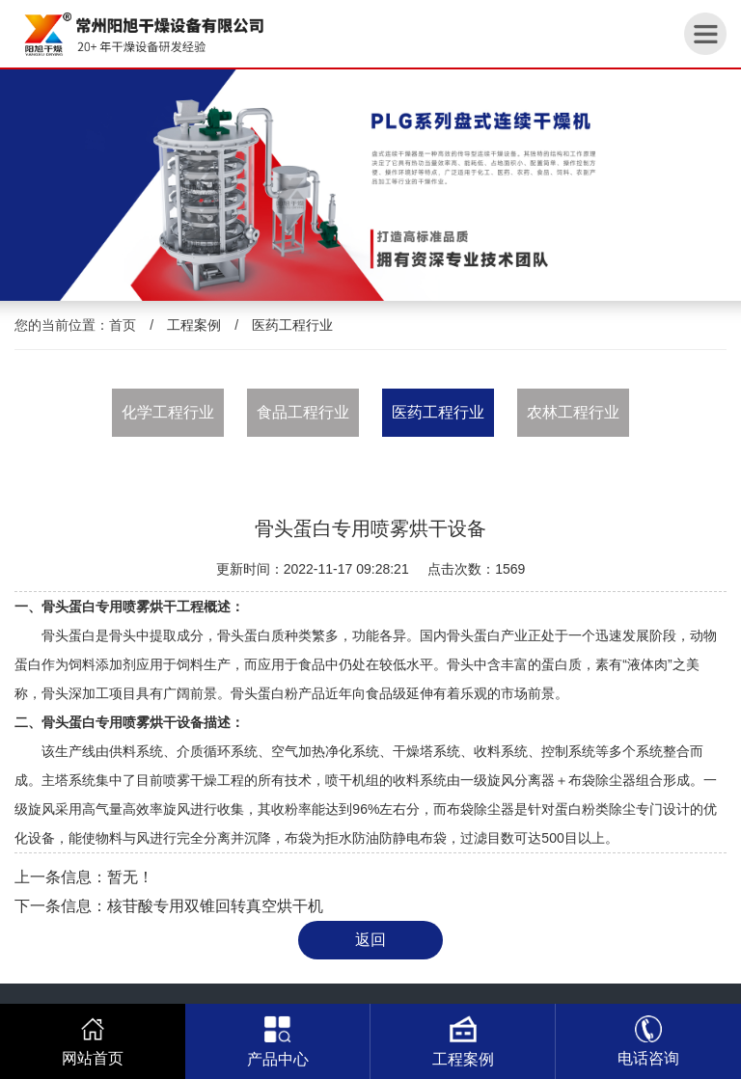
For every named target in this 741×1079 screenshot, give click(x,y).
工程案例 (194, 325)
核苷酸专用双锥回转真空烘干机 (215, 906)
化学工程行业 (168, 412)
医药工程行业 (292, 325)
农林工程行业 (573, 412)
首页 (122, 325)
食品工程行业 (303, 412)
